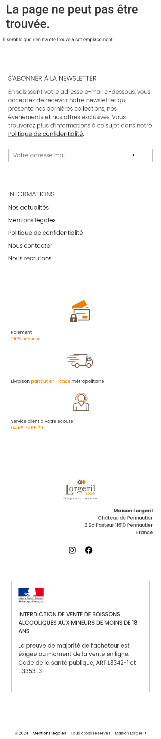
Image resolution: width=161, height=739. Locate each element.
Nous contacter (30, 246)
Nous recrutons (29, 258)
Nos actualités (28, 208)
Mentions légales (32, 220)
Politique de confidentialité (45, 134)
